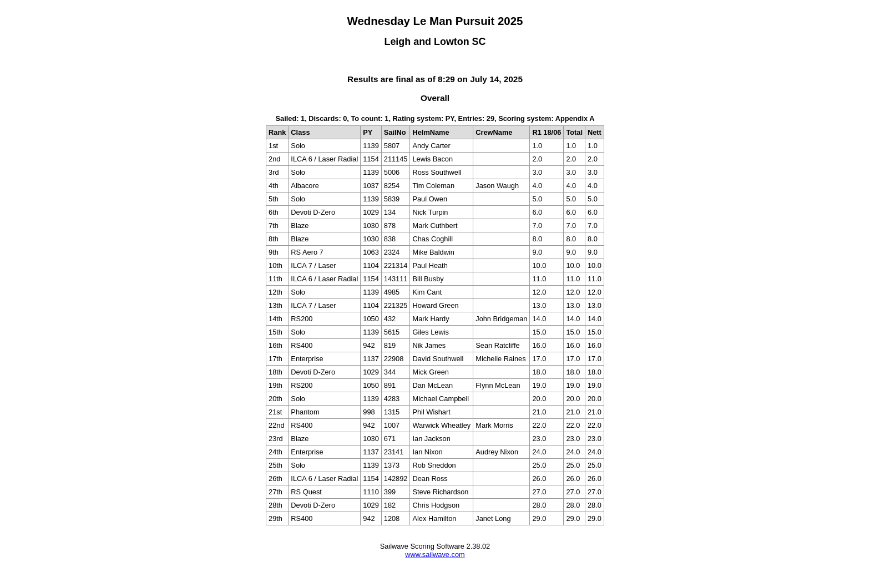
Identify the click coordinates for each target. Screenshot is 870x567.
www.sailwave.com (434, 554)
